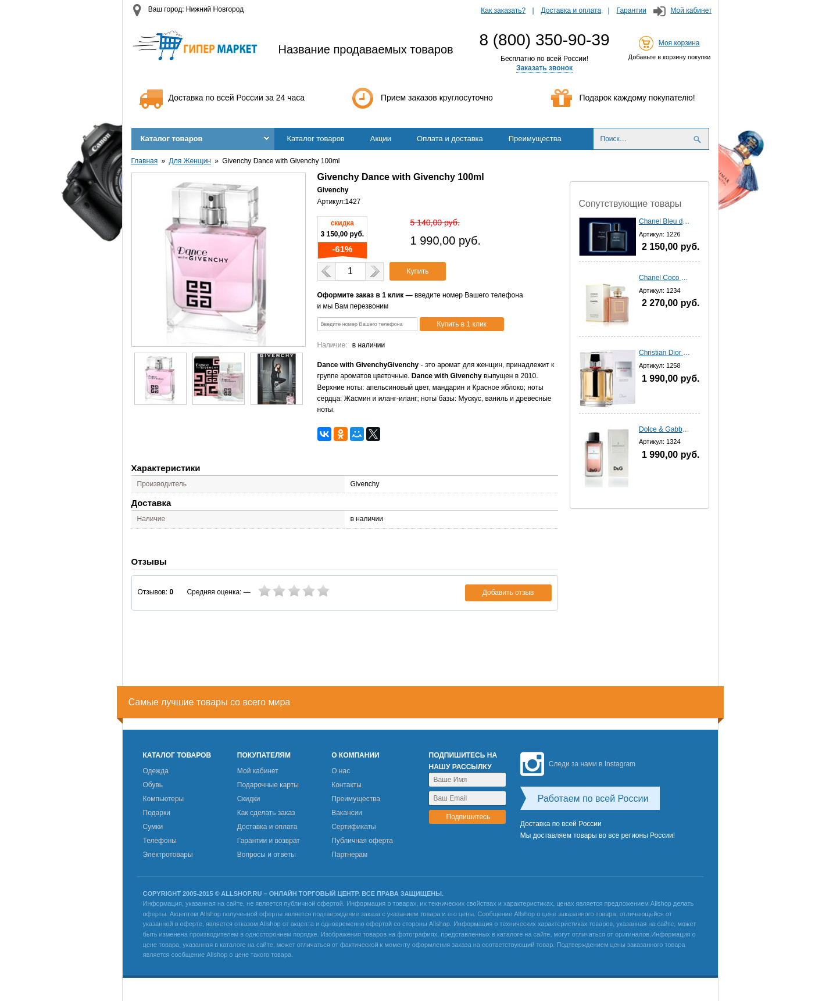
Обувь (153, 785)
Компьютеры (163, 799)
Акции (380, 138)
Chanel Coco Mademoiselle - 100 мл (665, 278)
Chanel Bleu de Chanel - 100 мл (665, 221)
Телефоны (160, 841)
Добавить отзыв (508, 593)
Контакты (346, 785)
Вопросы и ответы (266, 855)
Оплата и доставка (450, 138)
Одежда (156, 771)
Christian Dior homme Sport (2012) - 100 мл (665, 353)
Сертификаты (353, 827)
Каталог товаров (172, 138)
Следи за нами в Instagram (577, 764)
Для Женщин (190, 161)
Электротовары (168, 855)
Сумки (153, 827)
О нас (340, 771)
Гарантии (631, 10)
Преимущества (535, 138)
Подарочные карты (268, 785)
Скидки (248, 799)
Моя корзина (679, 43)
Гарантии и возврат (268, 841)
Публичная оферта (362, 841)
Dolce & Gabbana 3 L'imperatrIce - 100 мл (665, 429)
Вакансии (346, 813)
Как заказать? (503, 10)
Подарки (156, 813)
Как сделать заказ (266, 813)
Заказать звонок (544, 68)
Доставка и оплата (571, 10)
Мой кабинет (691, 10)
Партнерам (349, 855)
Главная (144, 161)
